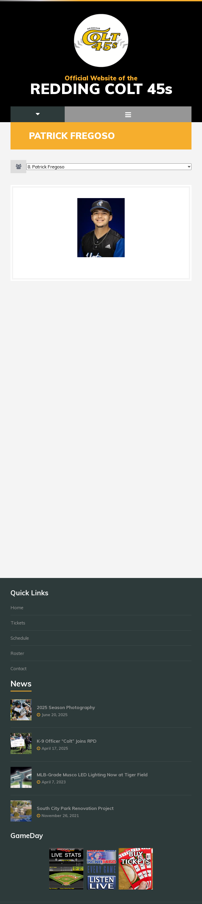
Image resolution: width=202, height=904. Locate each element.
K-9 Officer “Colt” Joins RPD (67, 743)
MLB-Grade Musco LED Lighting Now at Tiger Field (92, 777)
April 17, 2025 (55, 750)
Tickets (18, 625)
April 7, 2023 (54, 784)
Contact (19, 671)
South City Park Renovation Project (75, 811)
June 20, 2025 (55, 717)
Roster (17, 656)
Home (17, 610)
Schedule (20, 640)
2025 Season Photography (66, 710)
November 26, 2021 (60, 818)
